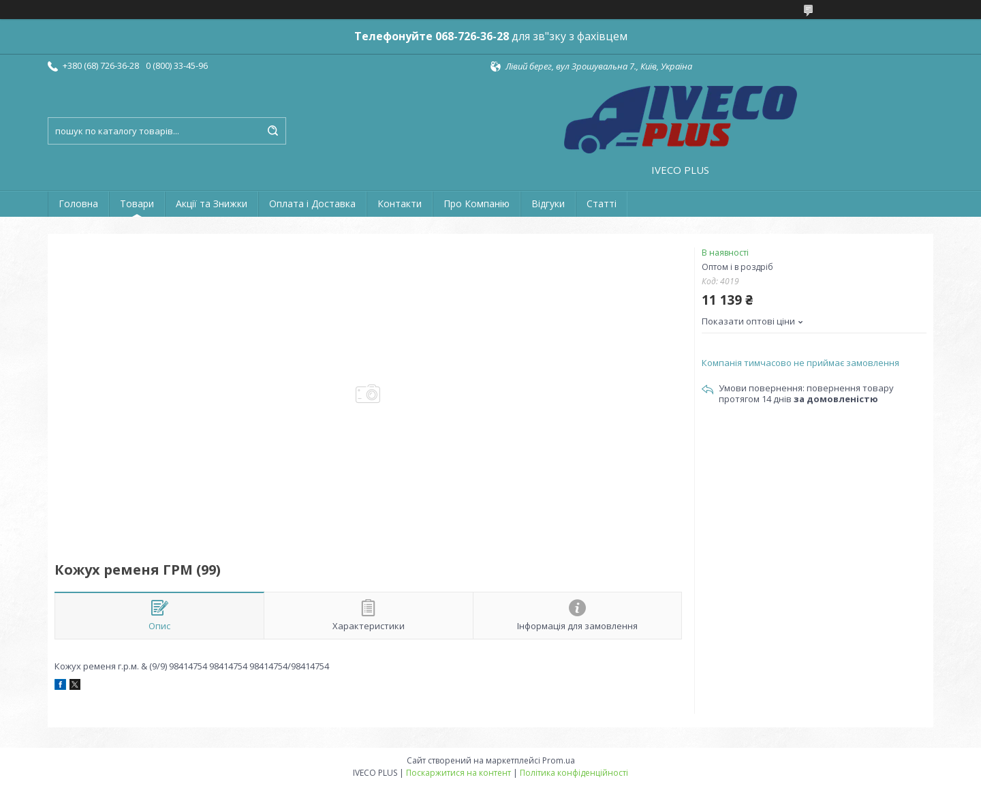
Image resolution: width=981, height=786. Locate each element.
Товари (137, 203)
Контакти (399, 203)
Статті (602, 203)
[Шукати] (272, 131)
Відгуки (548, 203)
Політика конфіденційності (574, 773)
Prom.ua (558, 760)
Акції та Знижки (211, 203)
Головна (78, 203)
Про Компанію (476, 203)
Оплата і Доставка (312, 203)
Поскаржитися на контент (458, 773)
